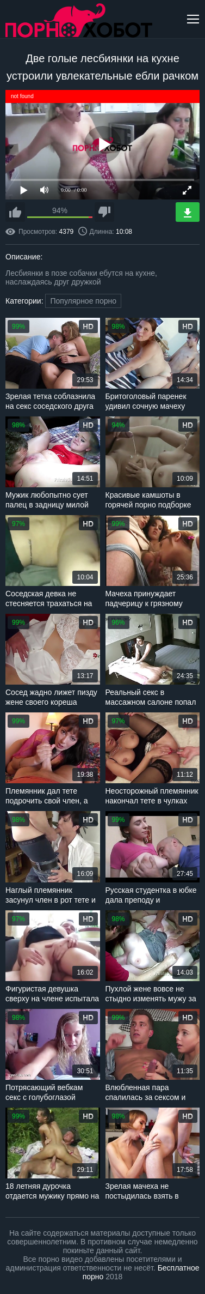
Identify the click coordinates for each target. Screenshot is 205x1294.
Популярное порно (83, 301)
